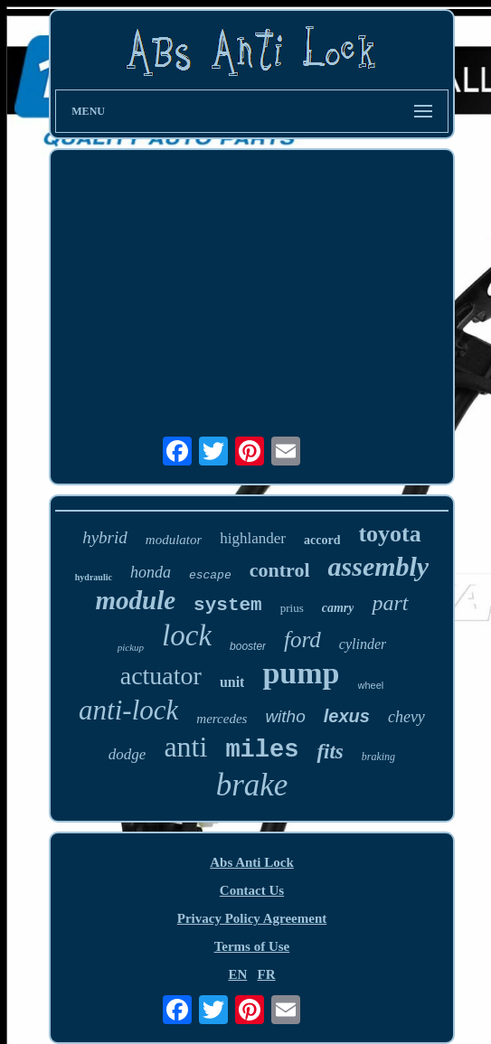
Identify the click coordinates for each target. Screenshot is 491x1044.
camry (338, 608)
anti (185, 746)
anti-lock (128, 710)
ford (302, 639)
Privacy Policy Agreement (252, 918)
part (390, 603)
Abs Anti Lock (252, 862)
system (228, 605)
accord (322, 540)
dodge (127, 754)
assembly (379, 566)
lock (187, 635)
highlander (253, 538)
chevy (406, 717)
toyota (389, 534)
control (280, 570)
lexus (347, 716)
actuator (161, 676)
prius (292, 608)
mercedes (221, 718)
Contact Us (252, 890)
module (135, 600)
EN (237, 974)
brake (252, 785)
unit (232, 682)
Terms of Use (252, 946)
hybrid (104, 537)
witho (285, 716)
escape (210, 575)
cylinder (362, 644)
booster (248, 646)
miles (261, 750)
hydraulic (93, 577)
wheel (371, 685)
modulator (174, 539)
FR (267, 974)
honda (150, 572)
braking (378, 756)
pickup (131, 647)
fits (329, 751)
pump (300, 673)
